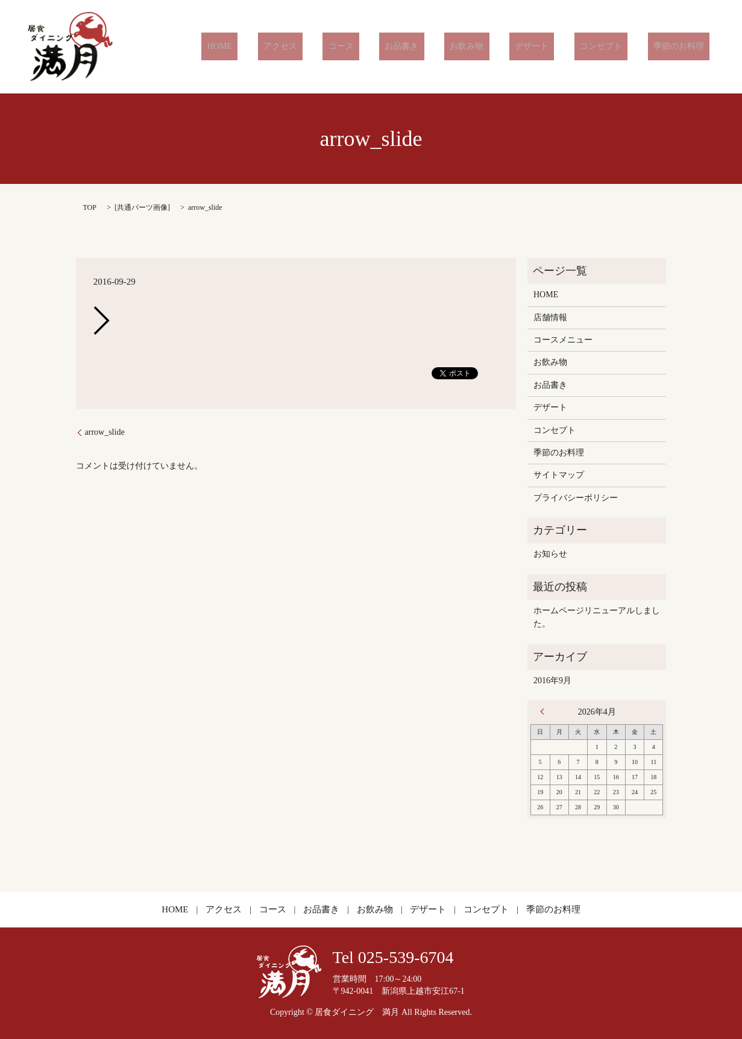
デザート (559, 46)
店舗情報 (550, 317)
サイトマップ (558, 474)
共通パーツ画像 (142, 207)
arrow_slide (105, 432)
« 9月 (544, 711)
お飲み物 (505, 46)
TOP (89, 207)
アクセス (352, 46)
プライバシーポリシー (575, 497)
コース (401, 46)
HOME (302, 46)
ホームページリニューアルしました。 (596, 617)
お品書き (451, 46)
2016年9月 (552, 680)
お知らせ (550, 553)
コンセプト (618, 46)
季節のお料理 (684, 46)
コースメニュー (563, 339)
